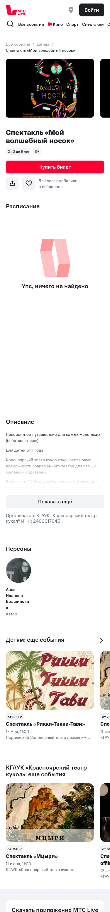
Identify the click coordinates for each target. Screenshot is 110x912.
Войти (91, 9)
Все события (31, 24)
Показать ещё (55, 501)
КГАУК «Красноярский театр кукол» (40, 869)
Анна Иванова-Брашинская (17, 598)
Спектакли (93, 24)
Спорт (72, 24)
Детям (43, 44)
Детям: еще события (35, 639)
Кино (55, 24)
